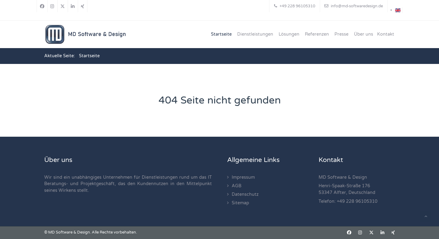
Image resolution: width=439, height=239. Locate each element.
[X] (62, 6)
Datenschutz (245, 194)
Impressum (243, 177)
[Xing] (82, 6)
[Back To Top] (425, 216)
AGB (236, 185)
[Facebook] (42, 6)
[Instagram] (52, 6)
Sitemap (240, 203)
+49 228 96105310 (357, 201)
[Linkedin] (73, 6)
